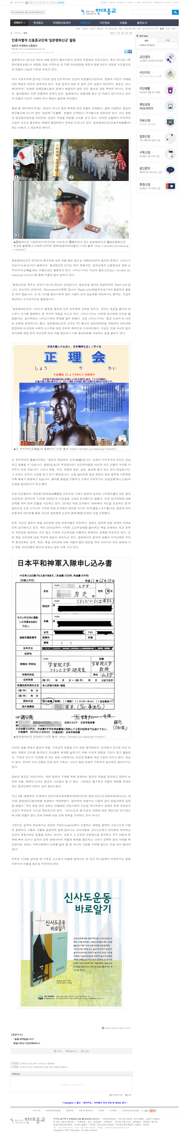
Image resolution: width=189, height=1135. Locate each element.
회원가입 (112, 2)
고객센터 (129, 2)
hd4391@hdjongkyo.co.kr (117, 1127)
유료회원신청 (158, 2)
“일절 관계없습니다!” (23, 1039)
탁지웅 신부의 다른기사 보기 (117, 1028)
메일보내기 (71, 1051)
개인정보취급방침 (53, 1110)
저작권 (101, 1110)
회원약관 (69, 1110)
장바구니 (167, 2)
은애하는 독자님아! (147, 45)
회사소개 (36, 1110)
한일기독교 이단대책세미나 (26, 1043)
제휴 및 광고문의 (86, 1110)
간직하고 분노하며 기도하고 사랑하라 (37, 1063)
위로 (128, 1095)
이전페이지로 (115, 1095)
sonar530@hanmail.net (34, 48)
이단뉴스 (17, 33)
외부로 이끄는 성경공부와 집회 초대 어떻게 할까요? (44, 1067)
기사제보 (137, 2)
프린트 (58, 1051)
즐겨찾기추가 (19, 2)
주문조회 (175, 2)
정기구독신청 (147, 2)
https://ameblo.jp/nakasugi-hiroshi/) (93, 449)
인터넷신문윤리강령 (130, 1110)
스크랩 (85, 1051)
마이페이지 (120, 2)
